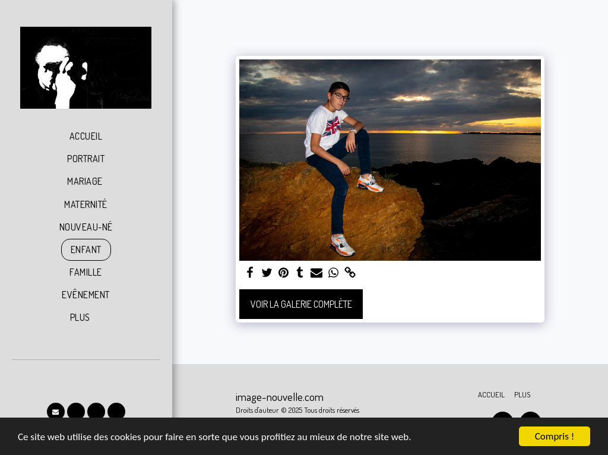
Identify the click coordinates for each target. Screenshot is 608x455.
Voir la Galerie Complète (301, 304)
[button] (56, 412)
